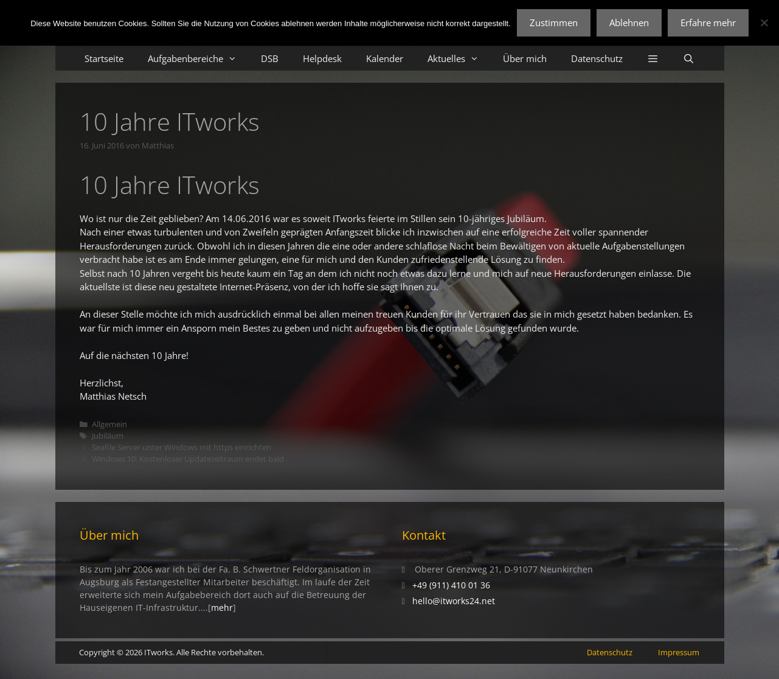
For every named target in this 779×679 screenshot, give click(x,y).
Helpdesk (322, 58)
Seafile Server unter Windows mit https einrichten (181, 447)
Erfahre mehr (708, 22)
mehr (222, 607)
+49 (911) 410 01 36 (451, 585)
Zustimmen (554, 22)
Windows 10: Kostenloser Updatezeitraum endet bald (188, 458)
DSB (270, 58)
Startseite (104, 58)
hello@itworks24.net (453, 601)
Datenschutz (597, 58)
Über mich (525, 58)
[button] (653, 58)
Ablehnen (629, 22)
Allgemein (109, 424)
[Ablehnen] (764, 22)
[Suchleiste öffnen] (689, 58)
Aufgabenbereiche (198, 58)
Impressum (678, 652)
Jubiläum (107, 435)
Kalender (384, 58)
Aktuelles (459, 58)
